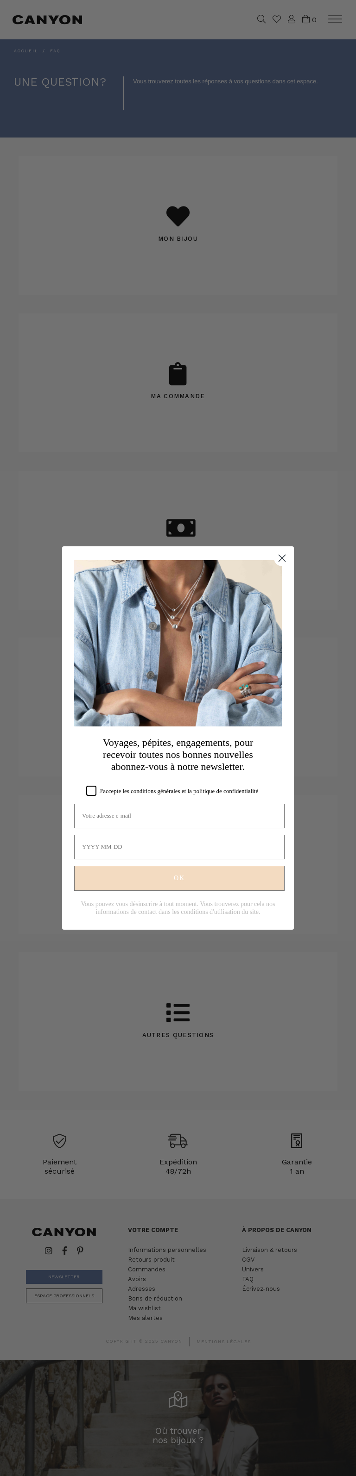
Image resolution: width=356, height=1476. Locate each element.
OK (179, 878)
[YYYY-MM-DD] (179, 847)
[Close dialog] (282, 558)
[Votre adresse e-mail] (179, 816)
